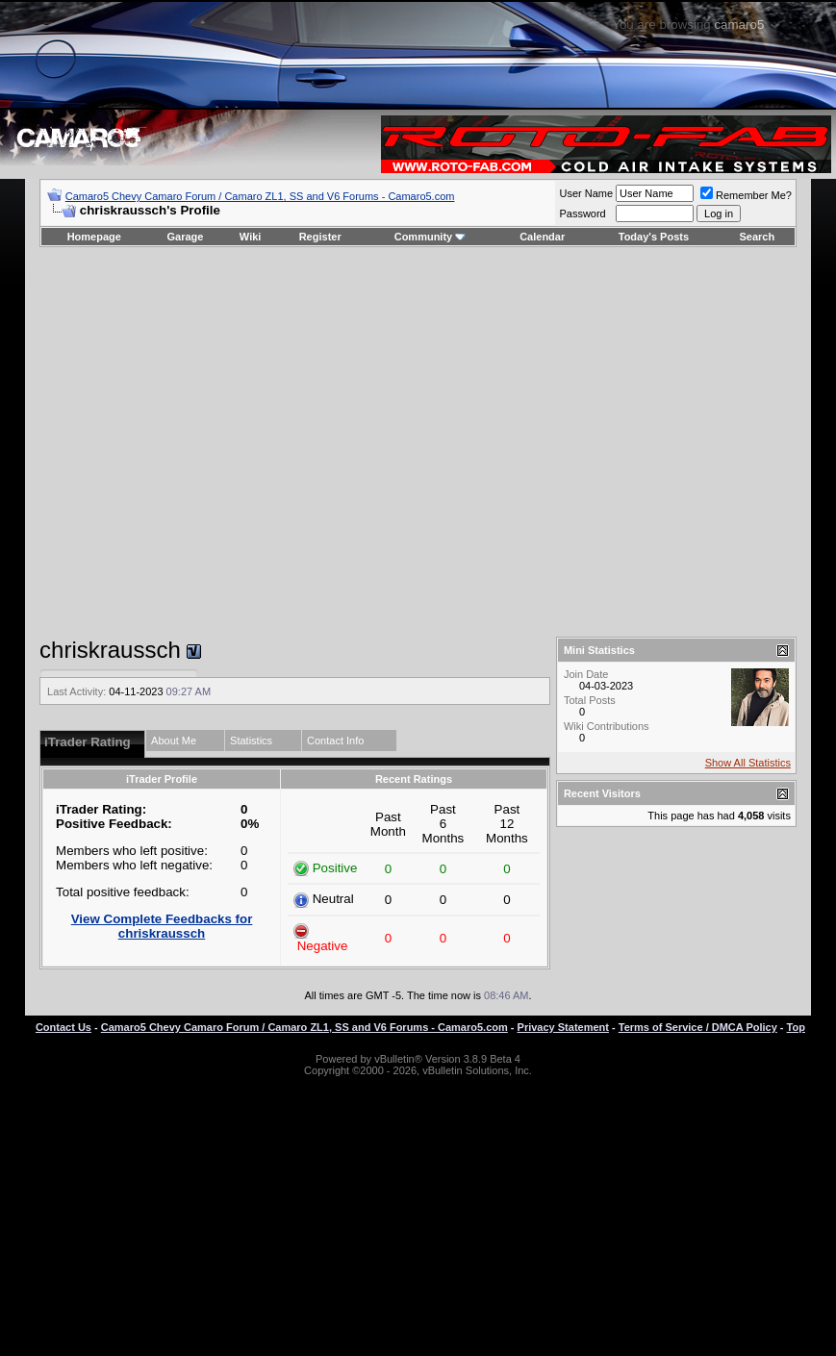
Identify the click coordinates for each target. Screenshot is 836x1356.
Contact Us (63, 1027)
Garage (185, 236)
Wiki (251, 236)
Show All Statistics (748, 762)
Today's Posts (654, 236)
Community (430, 236)
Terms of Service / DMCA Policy (698, 1027)
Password (582, 213)
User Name (586, 193)
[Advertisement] (405, 442)
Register (320, 236)
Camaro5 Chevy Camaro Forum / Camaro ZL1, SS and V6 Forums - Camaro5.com (260, 196)
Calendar (542, 236)
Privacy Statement (563, 1027)
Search (757, 236)
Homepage (94, 236)
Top (796, 1027)
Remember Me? (746, 195)
